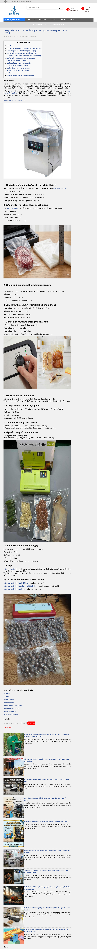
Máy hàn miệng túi (11, 714)
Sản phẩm (42, 19)
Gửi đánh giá (31, 723)
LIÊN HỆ (72, 19)
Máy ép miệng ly (10, 711)
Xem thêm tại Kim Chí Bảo (14, 101)
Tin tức (63, 19)
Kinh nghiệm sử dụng (59, 24)
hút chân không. (59, 188)
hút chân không (13, 208)
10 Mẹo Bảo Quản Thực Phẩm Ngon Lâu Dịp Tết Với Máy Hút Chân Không (35, 31)
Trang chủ (31, 19)
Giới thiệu (53, 19)
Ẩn (28, 42)
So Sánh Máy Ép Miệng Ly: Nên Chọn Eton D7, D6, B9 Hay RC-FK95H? (46, 821)
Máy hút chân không (12, 569)
